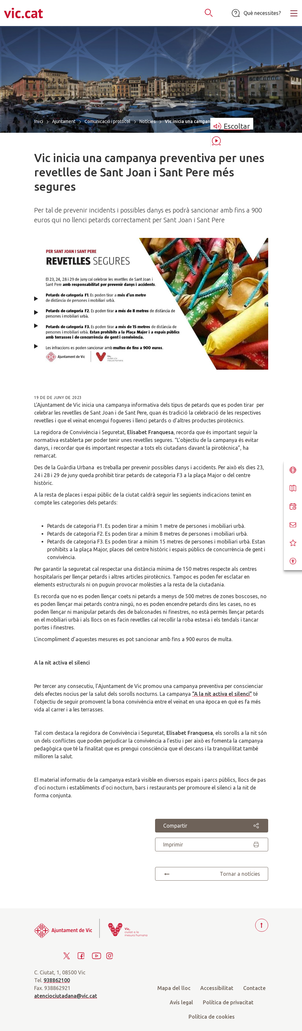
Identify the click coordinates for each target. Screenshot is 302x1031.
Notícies (147, 121)
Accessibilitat (216, 988)
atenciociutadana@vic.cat (65, 996)
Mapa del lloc (173, 988)
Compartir (211, 826)
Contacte (254, 988)
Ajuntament (63, 121)
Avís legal (181, 1002)
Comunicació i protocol (107, 121)
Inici (38, 121)
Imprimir (211, 844)
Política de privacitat (228, 1002)
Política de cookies (212, 1017)
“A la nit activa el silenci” (222, 694)
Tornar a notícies (211, 874)
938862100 (57, 980)
